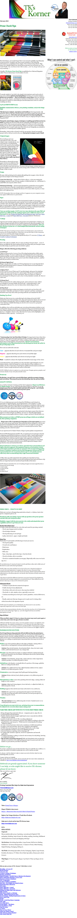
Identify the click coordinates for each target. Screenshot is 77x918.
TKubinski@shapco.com (71, 22)
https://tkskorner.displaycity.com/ (11, 817)
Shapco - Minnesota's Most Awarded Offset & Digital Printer (18, 812)
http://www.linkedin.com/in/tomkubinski (17, 760)
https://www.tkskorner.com (9, 824)
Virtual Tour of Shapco (11, 805)
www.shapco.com (73, 37)
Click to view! (73, 51)
